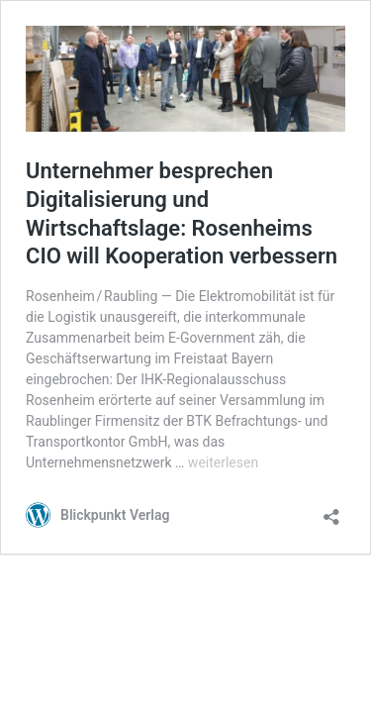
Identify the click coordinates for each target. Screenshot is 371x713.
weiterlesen (223, 462)
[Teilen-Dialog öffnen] (331, 510)
